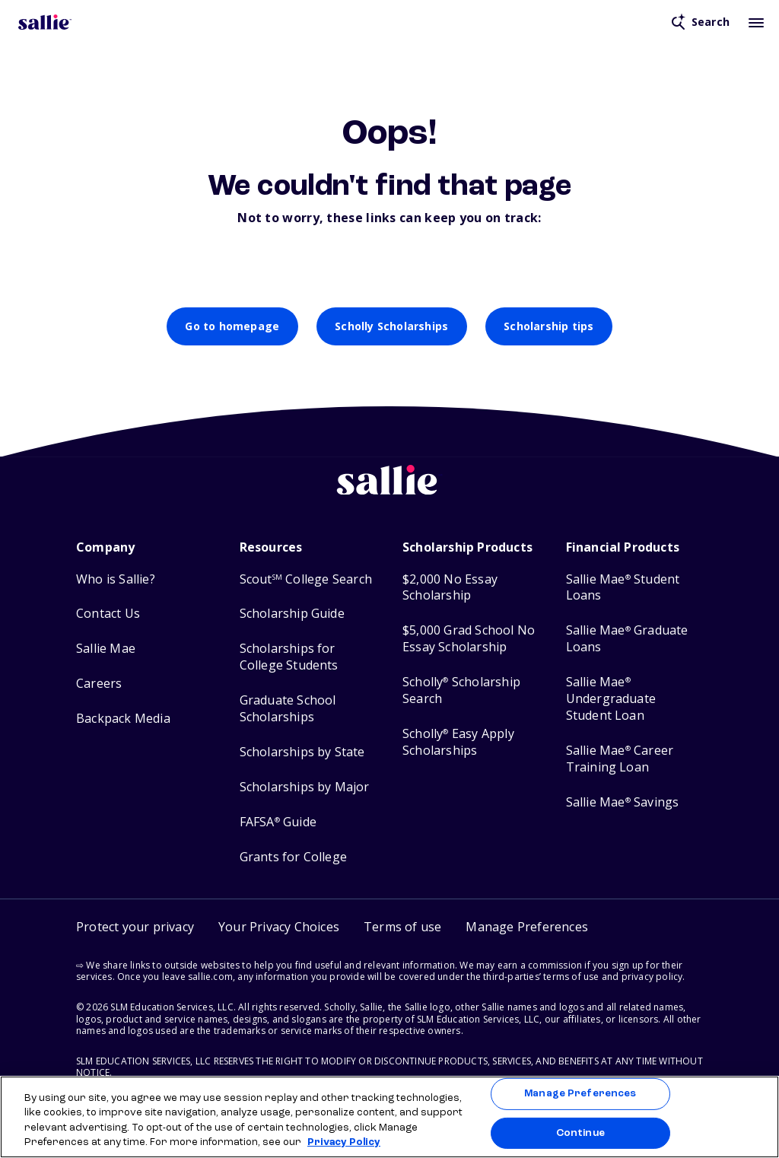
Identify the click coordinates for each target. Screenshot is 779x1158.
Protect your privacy (135, 926)
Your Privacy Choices (278, 926)
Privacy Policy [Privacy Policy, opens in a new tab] (343, 1142)
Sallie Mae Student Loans (623, 587)
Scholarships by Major (305, 787)
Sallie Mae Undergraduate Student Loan (611, 699)
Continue (580, 1132)
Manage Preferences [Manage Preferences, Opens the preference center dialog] (580, 1094)
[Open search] (700, 22)
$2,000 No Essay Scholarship (450, 587)
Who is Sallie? (115, 579)
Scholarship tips (548, 326)
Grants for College (294, 857)
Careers (99, 684)
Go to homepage (232, 326)
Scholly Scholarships (391, 326)
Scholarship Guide (292, 614)
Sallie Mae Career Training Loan (620, 759)
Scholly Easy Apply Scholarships (458, 742)
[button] (527, 927)
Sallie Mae (105, 649)
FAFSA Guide (278, 822)
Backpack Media (123, 719)
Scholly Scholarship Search (461, 690)
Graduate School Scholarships (288, 708)
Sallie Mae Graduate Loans (627, 638)
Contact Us (108, 614)
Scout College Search (306, 579)
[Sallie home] (389, 491)
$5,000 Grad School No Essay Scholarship (468, 638)
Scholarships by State (302, 752)
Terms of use (402, 926)
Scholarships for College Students (289, 657)
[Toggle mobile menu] (756, 22)
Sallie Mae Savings (622, 802)
